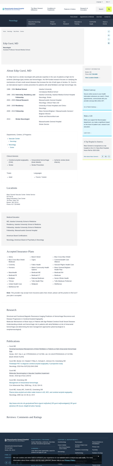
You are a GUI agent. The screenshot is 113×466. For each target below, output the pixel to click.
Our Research (66, 23)
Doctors (22, 31)
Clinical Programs (53, 23)
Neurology (13, 20)
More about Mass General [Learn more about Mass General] (91, 156)
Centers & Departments (68, 439)
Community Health (92, 23)
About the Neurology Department (34, 23)
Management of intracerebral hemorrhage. (23, 383)
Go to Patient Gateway (90, 107)
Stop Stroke (16, 31)
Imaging (60, 464)
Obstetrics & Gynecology (81, 450)
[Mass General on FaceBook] (6, 462)
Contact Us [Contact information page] (9, 457)
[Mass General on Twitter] (9, 462)
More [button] (108, 2)
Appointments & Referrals (87, 17)
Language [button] (99, 2)
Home (4, 31)
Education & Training (78, 23)
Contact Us (107, 17)
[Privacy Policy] (70, 460)
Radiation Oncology (97, 453)
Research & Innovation (84, 9)
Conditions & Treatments (51, 9)
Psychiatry (95, 450)
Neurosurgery (78, 442)
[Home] (14, 9)
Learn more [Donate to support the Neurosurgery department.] (87, 133)
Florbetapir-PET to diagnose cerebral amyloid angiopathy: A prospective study (36, 364)
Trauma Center (96, 465)
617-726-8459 (93, 74)
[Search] (104, 9)
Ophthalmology (79, 453)
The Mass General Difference (37, 9)
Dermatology (61, 451)
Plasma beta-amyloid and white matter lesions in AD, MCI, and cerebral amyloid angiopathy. (40, 392)
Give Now (99, 17)
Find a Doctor (74, 17)
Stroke (12, 147)
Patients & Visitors (70, 9)
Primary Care (95, 446)
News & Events (105, 23)
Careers (34, 448)
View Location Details (92, 77)
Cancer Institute (62, 445)
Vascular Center (14, 139)
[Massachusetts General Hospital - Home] (17, 440)
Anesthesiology (62, 442)
